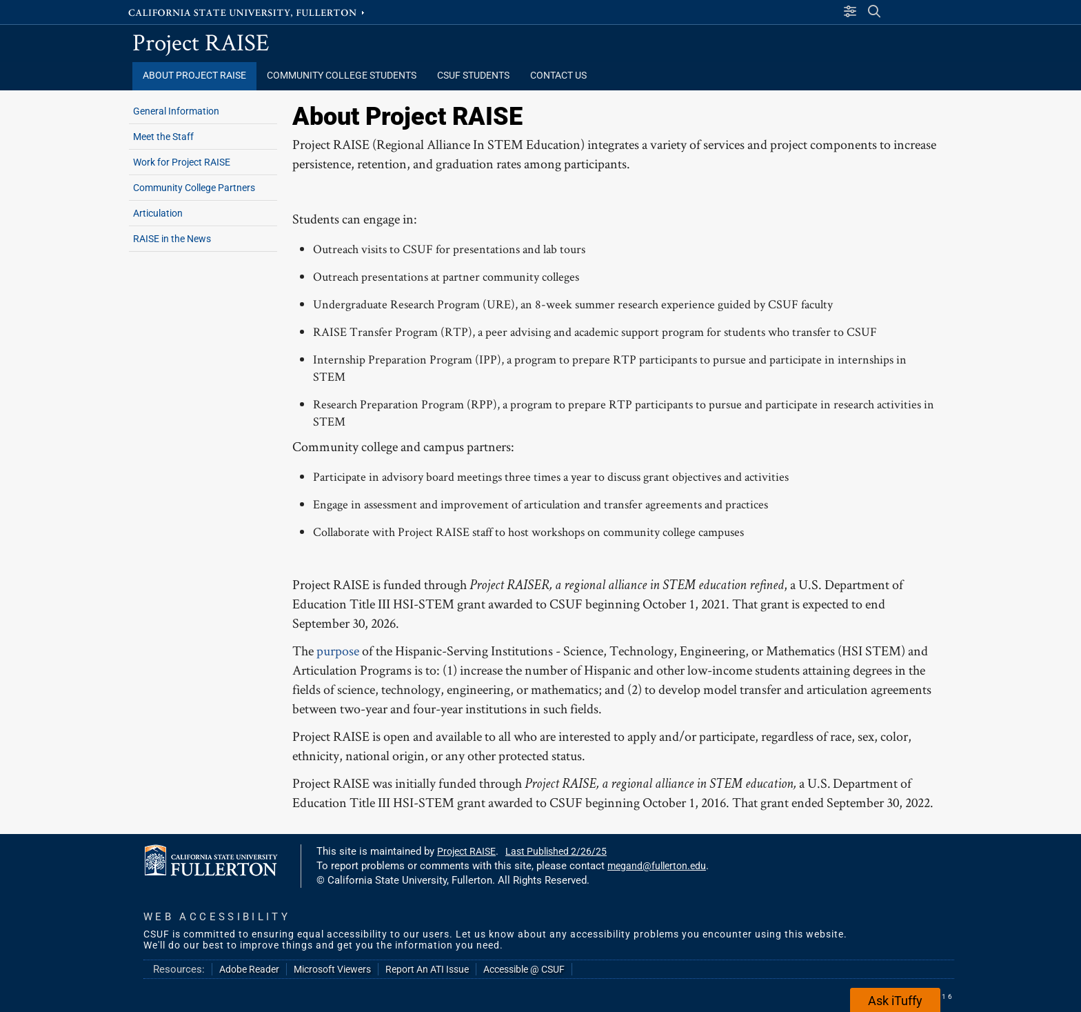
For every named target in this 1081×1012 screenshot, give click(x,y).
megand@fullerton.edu (656, 865)
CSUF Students (473, 75)
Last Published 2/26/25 (556, 851)
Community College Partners (194, 187)
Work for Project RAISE (181, 162)
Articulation (158, 213)
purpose (337, 650)
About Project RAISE (194, 75)
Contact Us (558, 75)
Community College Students (341, 75)
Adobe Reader (249, 969)
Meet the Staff (163, 136)
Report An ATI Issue (427, 969)
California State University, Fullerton (247, 11)
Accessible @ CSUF (524, 969)
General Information (176, 111)
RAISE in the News (172, 238)
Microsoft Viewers (332, 969)
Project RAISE (201, 41)
